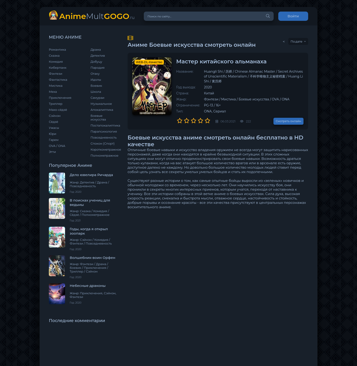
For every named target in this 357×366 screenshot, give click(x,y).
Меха (53, 91)
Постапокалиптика (104, 125)
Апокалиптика (102, 110)
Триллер (56, 103)
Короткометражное (104, 149)
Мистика (56, 85)
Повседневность (104, 137)
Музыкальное (101, 103)
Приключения (60, 97)
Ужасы (54, 128)
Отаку (95, 73)
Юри (52, 134)
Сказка (54, 55)
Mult (97, 16)
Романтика (57, 49)
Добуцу (96, 61)
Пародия (98, 67)
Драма (96, 49)
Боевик (96, 85)
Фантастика (58, 79)
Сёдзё (53, 122)
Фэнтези (55, 73)
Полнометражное (104, 155)
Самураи (97, 97)
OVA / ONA (57, 146)
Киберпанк (57, 67)
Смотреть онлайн (288, 121)
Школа (96, 91)
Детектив (98, 55)
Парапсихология (104, 131)
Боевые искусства (98, 117)
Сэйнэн (55, 116)
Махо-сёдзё (58, 110)
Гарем (54, 140)
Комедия (56, 61)
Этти (52, 152)
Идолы (96, 79)
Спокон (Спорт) (103, 143)
